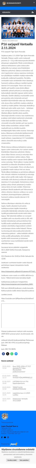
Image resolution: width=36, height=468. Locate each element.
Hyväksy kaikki (12, 460)
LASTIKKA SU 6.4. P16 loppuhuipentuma (20, 382)
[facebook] (3, 353)
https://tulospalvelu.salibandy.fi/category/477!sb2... (18, 271)
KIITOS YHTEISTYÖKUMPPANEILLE (22, 376)
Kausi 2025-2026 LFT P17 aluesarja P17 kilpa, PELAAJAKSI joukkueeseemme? (22, 369)
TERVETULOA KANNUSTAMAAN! (19, 388)
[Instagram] (8, 437)
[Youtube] (5, 437)
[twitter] (7, 353)
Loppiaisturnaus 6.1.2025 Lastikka (21, 394)
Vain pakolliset (24, 460)
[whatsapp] (11, 353)
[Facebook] (2, 437)
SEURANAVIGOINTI (19, 2)
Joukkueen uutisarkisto (10, 405)
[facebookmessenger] (16, 353)
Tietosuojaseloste (7, 422)
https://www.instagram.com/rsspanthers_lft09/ (17, 284)
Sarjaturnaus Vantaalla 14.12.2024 (20, 399)
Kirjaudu (18, 12)
